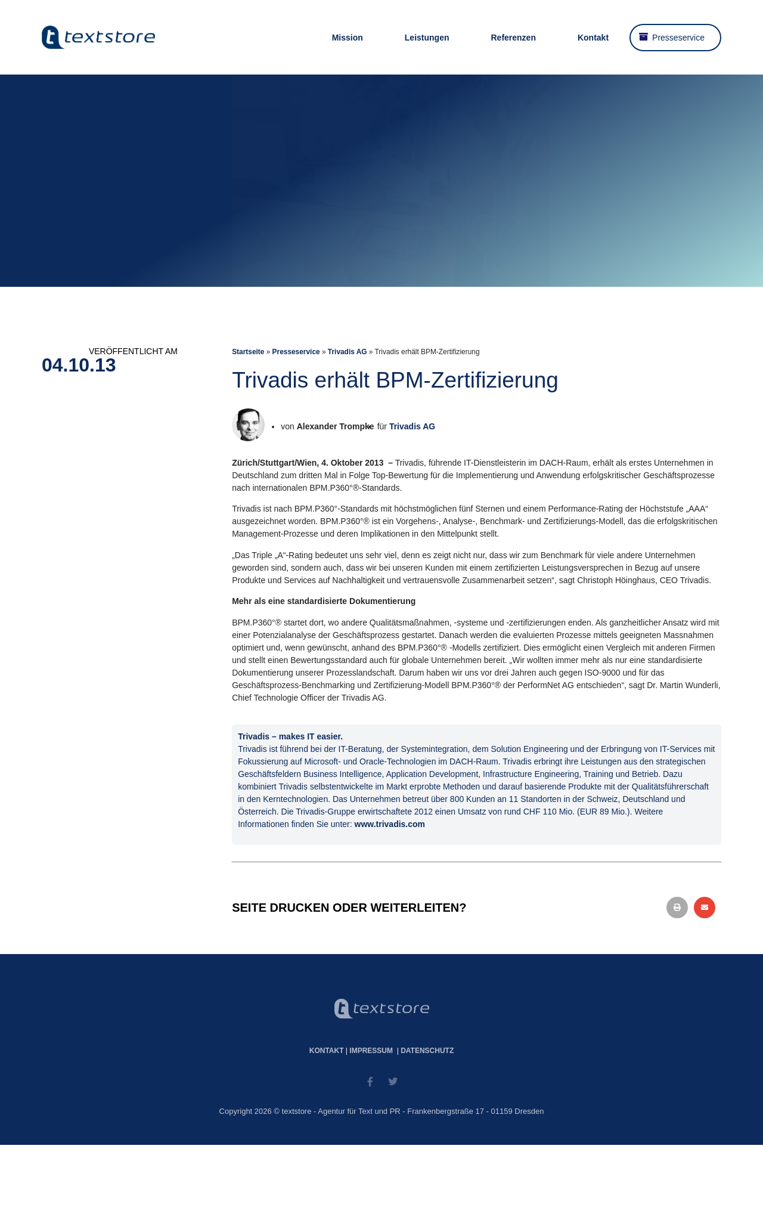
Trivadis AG (347, 352)
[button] (677, 907)
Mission (347, 37)
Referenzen (513, 37)
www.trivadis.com (390, 824)
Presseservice (678, 37)
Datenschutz (427, 1050)
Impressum (371, 1050)
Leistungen (427, 37)
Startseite (248, 352)
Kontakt (593, 37)
